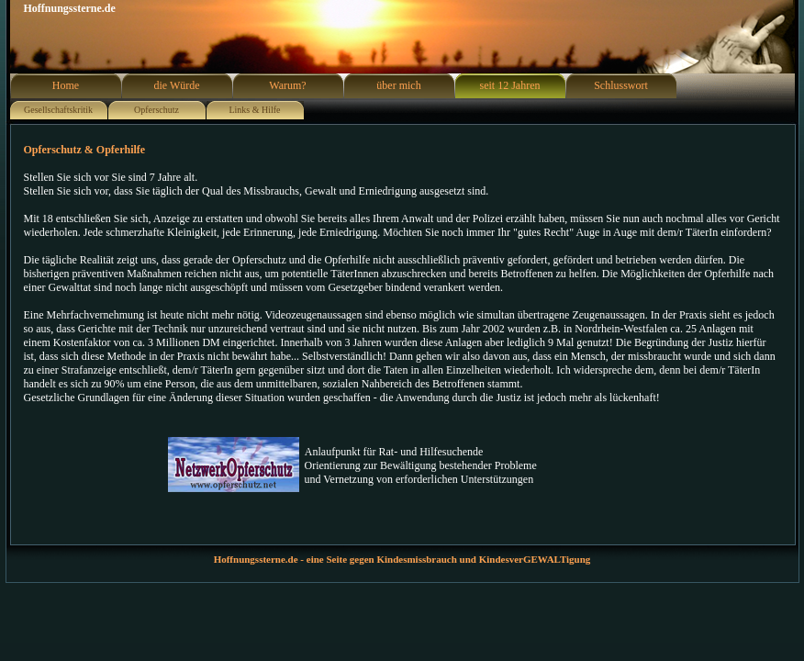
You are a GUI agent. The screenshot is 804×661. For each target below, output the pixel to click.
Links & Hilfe (254, 110)
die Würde (176, 85)
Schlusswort (621, 85)
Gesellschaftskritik (58, 110)
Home (65, 85)
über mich (398, 85)
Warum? (287, 85)
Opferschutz (156, 110)
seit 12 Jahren (510, 85)
